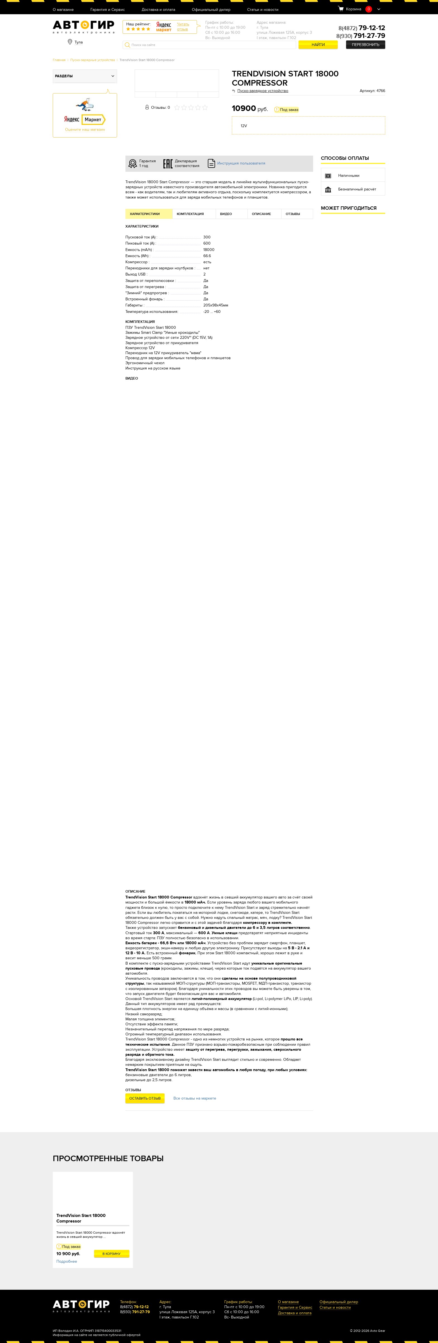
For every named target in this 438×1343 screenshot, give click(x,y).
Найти (318, 44)
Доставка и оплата (158, 10)
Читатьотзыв (183, 27)
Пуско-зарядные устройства (92, 60)
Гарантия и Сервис (108, 10)
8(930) (360, 36)
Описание (261, 214)
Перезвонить (365, 44)
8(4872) (362, 28)
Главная (59, 60)
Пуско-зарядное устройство (262, 90)
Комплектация (190, 214)
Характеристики (145, 214)
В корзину (112, 1254)
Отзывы (293, 214)
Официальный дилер (211, 10)
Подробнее (66, 1261)
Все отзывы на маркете (194, 1098)
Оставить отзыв (145, 1098)
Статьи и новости (262, 10)
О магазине (63, 10)
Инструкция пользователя (241, 163)
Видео (226, 214)
